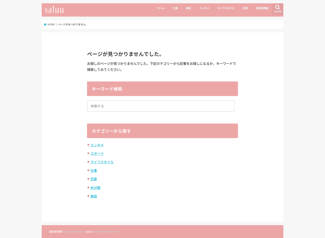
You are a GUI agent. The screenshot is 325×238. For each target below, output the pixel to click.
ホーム (161, 8)
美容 (188, 8)
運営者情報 (262, 8)
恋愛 (245, 8)
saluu (89, 231)
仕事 (175, 8)
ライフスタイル (226, 8)
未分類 (95, 187)
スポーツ (97, 153)
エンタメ (204, 8)
